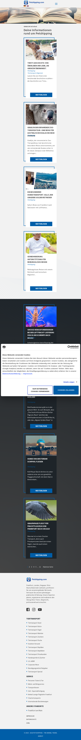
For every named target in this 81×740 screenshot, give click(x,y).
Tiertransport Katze (35, 626)
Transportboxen (33, 687)
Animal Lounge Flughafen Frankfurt (40, 694)
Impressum (27, 374)
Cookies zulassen (66, 390)
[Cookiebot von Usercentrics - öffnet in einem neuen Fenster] (69, 347)
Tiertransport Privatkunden (37, 654)
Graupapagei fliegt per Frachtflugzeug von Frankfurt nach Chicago (38, 526)
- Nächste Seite (47, 567)
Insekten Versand (34, 644)
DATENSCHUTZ (31, 719)
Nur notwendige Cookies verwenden (40, 390)
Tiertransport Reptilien (36, 647)
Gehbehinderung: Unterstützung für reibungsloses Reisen (37, 259)
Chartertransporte (34, 698)
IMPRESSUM (30, 716)
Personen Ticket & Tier (36, 681)
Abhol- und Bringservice (36, 684)
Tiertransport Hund (34, 623)
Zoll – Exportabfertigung (36, 691)
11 (40, 567)
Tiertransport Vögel (34, 630)
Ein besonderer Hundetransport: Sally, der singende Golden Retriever (40, 195)
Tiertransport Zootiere (35, 637)
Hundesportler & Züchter (36, 658)
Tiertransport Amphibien (36, 651)
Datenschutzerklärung (11, 374)
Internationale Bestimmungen (38, 701)
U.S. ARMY (31, 661)
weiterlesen (41, 95)
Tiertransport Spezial (35, 672)
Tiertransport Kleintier (35, 633)
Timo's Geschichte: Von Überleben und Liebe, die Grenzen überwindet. (38, 66)
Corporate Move (33, 665)
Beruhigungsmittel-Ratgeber (38, 668)
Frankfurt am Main (35, 710)
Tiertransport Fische (35, 640)
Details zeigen (68, 382)
